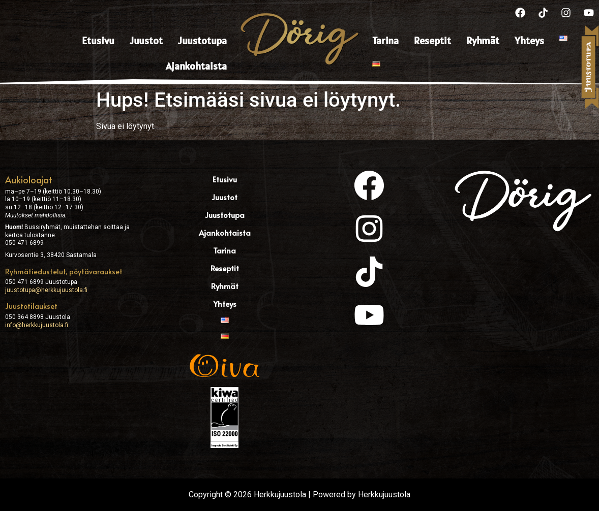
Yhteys (529, 40)
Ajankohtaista (196, 66)
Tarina (385, 40)
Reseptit (432, 40)
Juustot (146, 40)
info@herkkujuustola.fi (36, 325)
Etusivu (98, 40)
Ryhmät (482, 40)
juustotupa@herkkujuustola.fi (46, 290)
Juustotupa (202, 40)
